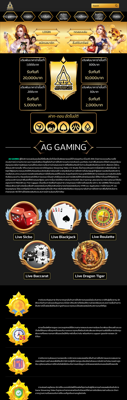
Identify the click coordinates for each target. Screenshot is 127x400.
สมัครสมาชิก (46, 43)
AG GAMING (13, 158)
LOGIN (47, 32)
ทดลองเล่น (80, 32)
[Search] (105, 5)
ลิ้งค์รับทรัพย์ (80, 43)
